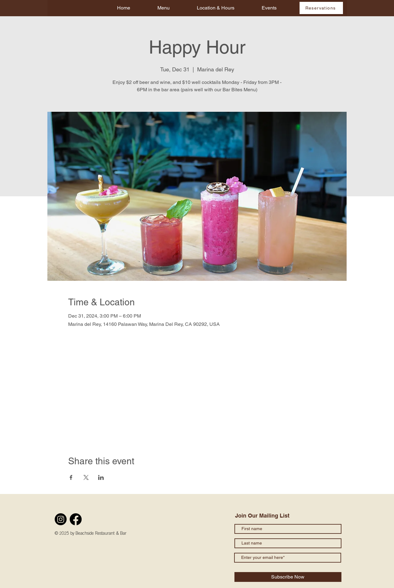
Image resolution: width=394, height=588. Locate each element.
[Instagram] (61, 519)
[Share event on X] (86, 477)
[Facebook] (76, 519)
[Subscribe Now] (287, 577)
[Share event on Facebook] (71, 477)
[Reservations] (321, 8)
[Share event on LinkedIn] (101, 477)
